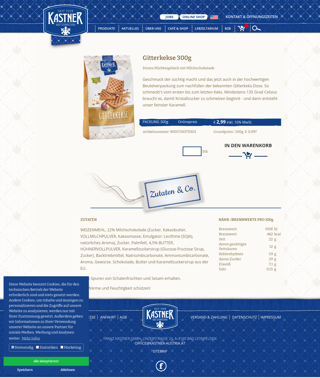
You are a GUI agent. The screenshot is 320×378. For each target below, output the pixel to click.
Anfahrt (108, 317)
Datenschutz (244, 317)
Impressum (271, 317)
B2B (228, 28)
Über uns (153, 28)
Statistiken (47, 347)
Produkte (106, 28)
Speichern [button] (25, 370)
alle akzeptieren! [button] (46, 361)
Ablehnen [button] (67, 370)
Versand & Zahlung (209, 317)
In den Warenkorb (248, 145)
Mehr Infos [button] (31, 338)
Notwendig (22, 347)
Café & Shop (178, 28)
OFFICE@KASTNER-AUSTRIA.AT (160, 343)
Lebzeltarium (206, 28)
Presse (89, 317)
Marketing (70, 347)
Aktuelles (130, 28)
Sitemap (160, 351)
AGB (123, 317)
